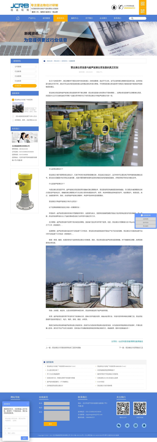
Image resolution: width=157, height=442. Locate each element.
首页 (18, 18)
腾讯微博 (135, 341)
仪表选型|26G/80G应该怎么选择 (107, 378)
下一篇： (131, 348)
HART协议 (100, 382)
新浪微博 (128, 341)
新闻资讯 (64, 61)
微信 (141, 341)
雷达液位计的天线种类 (104, 385)
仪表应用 (72, 61)
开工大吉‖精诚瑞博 (53, 374)
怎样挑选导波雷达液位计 (55, 385)
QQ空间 (122, 341)
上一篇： (63, 348)
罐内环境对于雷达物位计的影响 (107, 374)
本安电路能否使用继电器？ (106, 370)
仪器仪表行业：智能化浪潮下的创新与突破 (61, 378)
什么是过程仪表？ (53, 370)
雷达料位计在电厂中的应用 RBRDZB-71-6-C (61, 366)
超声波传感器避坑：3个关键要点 (57, 382)
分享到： (115, 341)
